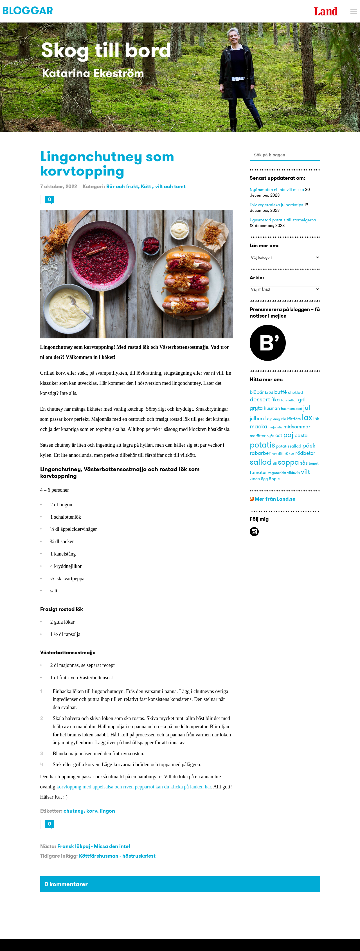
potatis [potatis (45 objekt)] (262, 444)
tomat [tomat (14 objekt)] (313, 463)
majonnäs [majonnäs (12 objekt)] (275, 427)
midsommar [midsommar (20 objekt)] (297, 427)
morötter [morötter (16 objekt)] (258, 435)
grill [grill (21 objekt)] (302, 399)
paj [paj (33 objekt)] (288, 434)
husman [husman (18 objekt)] (272, 408)
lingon (107, 811)
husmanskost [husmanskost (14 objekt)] (291, 408)
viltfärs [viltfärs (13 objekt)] (255, 479)
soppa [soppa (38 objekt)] (288, 462)
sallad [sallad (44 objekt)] (261, 462)
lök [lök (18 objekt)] (316, 418)
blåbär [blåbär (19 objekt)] (257, 392)
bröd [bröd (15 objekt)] (269, 392)
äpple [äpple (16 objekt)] (274, 478)
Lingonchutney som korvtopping (107, 163)
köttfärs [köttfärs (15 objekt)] (294, 419)
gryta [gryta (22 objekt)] (256, 407)
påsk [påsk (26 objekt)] (309, 445)
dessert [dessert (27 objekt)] (260, 399)
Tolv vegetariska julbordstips (276, 204)
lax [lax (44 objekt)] (307, 417)
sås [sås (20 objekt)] (304, 463)
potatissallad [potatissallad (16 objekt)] (288, 446)
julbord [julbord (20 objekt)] (258, 418)
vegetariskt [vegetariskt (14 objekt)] (277, 472)
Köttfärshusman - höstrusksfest (117, 856)
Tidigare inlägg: (59, 856)
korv (91, 811)
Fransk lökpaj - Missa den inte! (93, 846)
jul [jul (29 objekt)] (306, 407)
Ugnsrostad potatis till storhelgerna (283, 219)
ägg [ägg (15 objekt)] (264, 478)
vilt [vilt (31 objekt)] (305, 471)
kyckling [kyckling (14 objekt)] (273, 419)
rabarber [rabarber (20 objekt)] (260, 453)
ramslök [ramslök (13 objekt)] (278, 453)
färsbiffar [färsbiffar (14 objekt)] (289, 400)
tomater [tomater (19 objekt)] (258, 472)
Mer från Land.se (275, 499)
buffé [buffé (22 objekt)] (280, 391)
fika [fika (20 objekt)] (275, 400)
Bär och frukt (122, 186)
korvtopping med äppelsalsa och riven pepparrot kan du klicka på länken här (134, 787)
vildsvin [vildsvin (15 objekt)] (293, 472)
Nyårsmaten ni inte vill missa (277, 189)
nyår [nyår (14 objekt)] (270, 435)
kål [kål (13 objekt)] (283, 419)
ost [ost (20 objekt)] (278, 435)
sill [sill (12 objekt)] (275, 464)
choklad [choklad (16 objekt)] (295, 392)
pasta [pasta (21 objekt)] (301, 435)
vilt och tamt (170, 186)
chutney (74, 811)
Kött (146, 186)
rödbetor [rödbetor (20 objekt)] (305, 453)
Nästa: (48, 846)
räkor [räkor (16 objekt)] (289, 453)
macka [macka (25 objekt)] (258, 426)
